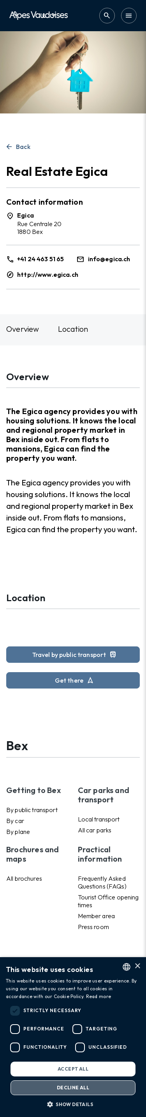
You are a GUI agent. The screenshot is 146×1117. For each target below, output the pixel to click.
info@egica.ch (109, 259)
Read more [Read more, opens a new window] (98, 996)
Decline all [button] (73, 1087)
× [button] (137, 966)
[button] (73, 1104)
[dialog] (73, 1037)
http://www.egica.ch (47, 274)
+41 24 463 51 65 (40, 259)
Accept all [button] (73, 1069)
